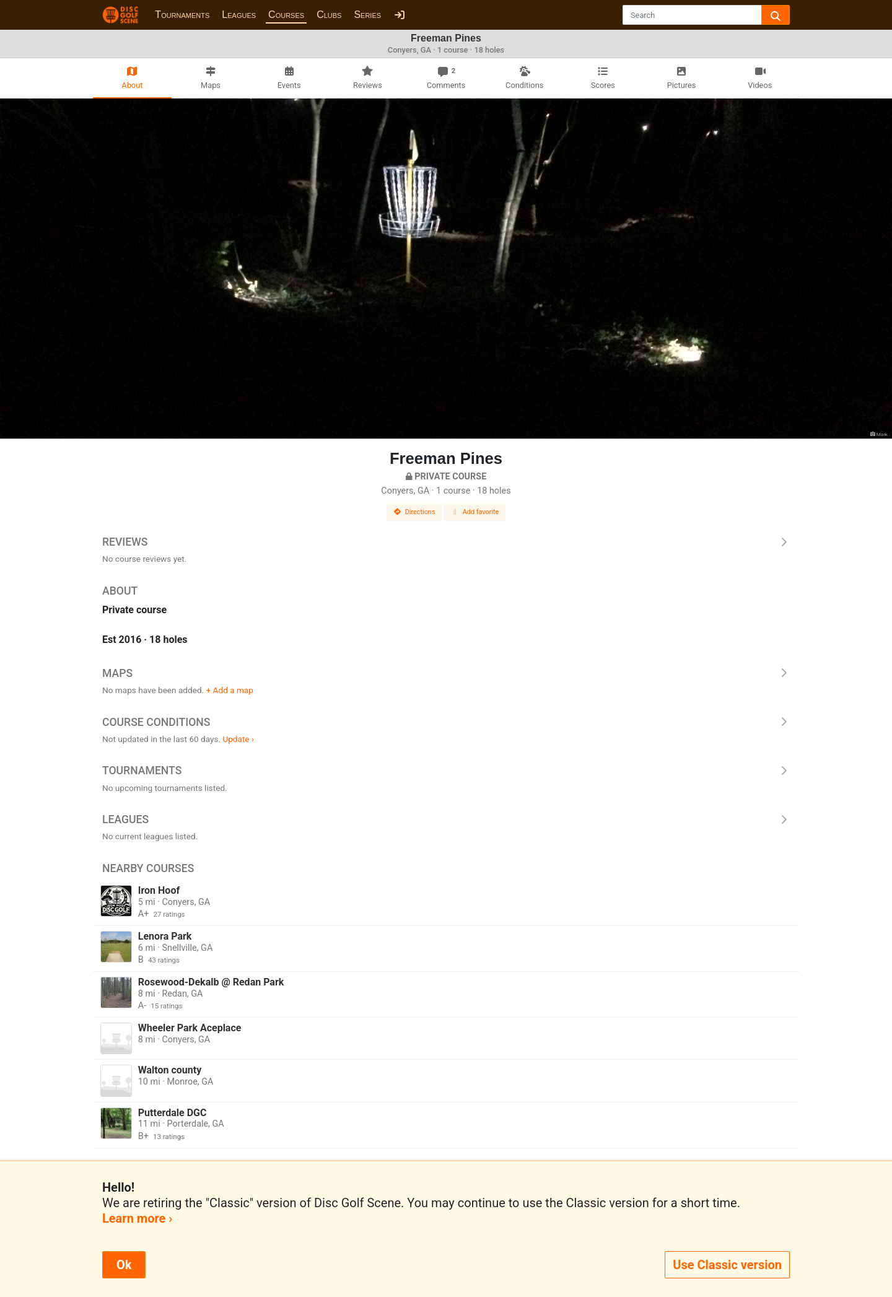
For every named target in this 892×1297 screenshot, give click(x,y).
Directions (414, 512)
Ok (124, 1264)
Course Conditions (446, 722)
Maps (446, 673)
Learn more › (137, 1218)
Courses (286, 14)
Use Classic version (727, 1264)
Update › (238, 739)
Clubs (329, 14)
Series (367, 14)
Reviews (446, 542)
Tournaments (182, 14)
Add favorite (475, 512)
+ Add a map (229, 690)
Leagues (239, 14)
